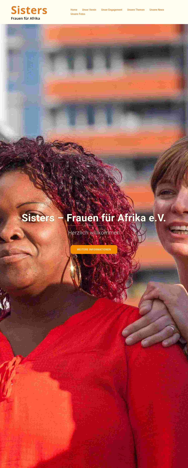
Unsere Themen (136, 9)
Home (73, 9)
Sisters (29, 10)
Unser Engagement (111, 9)
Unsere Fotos (77, 14)
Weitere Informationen (94, 249)
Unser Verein (89, 9)
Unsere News (156, 9)
